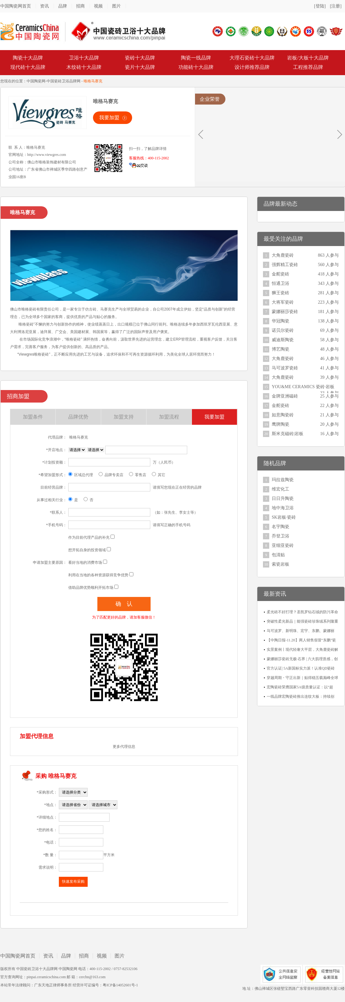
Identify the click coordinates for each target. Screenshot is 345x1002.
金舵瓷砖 (280, 274)
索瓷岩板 (280, 564)
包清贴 (278, 554)
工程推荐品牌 (308, 67)
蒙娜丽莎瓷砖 (285, 311)
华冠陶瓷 (280, 321)
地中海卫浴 (283, 508)
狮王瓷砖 (280, 292)
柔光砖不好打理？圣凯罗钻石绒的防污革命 (302, 612)
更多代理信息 (124, 746)
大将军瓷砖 (283, 302)
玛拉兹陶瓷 (283, 479)
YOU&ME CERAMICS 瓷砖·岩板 (303, 386)
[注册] (336, 6)
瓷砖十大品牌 (140, 57)
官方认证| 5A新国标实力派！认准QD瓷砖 (301, 668)
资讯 (44, 6)
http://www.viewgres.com (46, 154)
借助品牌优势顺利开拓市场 (90, 587)
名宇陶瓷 (280, 526)
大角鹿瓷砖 (283, 255)
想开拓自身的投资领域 (87, 550)
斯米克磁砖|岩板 (287, 433)
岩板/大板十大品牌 (307, 57)
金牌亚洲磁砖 (285, 396)
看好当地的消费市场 (85, 562)
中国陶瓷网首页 (15, 6)
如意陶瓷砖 (283, 415)
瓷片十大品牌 (140, 67)
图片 (116, 6)
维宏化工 (280, 489)
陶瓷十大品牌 (28, 57)
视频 (98, 6)
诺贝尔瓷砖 (283, 330)
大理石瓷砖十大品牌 (252, 57)
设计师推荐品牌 (252, 67)
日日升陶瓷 (283, 498)
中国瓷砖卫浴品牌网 (63, 81)
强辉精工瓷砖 (285, 264)
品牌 (62, 6)
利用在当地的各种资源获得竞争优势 (98, 575)
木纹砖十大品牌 (83, 67)
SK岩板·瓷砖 (284, 517)
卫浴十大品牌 (84, 57)
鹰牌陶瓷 (280, 424)
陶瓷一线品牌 (196, 57)
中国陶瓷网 (36, 81)
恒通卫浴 (280, 283)
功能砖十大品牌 (196, 67)
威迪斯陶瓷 (283, 339)
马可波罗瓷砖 (285, 368)
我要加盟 (109, 117)
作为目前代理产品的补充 (89, 537)
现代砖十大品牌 (27, 67)
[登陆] (320, 6)
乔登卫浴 (280, 536)
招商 (80, 6)
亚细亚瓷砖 (283, 545)
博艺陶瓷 (280, 349)
